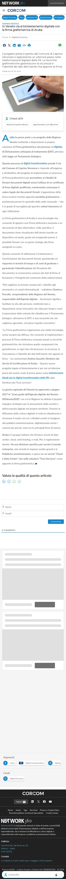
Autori (18, 810)
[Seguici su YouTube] (50, 802)
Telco (21, 17)
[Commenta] (56, 521)
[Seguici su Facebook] (44, 802)
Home (5, 37)
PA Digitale (59, 17)
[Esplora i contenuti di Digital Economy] (14, 778)
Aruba (12, 137)
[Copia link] (24, 45)
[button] (4, 10)
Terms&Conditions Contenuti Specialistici (26, 813)
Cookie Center (52, 813)
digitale (58, 146)
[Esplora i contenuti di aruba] (10, 762)
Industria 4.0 (32, 17)
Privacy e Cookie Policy (49, 810)
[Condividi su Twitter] (9, 45)
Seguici (21, 802)
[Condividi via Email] (19, 45)
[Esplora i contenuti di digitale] (55, 762)
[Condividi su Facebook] (4, 45)
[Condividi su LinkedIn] (14, 45)
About (10, 810)
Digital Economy (9, 17)
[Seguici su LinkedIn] (32, 802)
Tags (25, 810)
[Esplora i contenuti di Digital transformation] (32, 762)
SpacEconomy (46, 17)
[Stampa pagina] (29, 45)
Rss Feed (33, 810)
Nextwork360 (7, 825)
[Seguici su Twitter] (38, 802)
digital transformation (35, 163)
